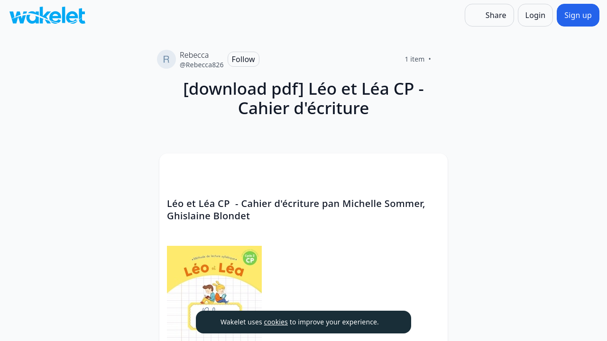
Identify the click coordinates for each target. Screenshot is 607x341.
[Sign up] (578, 15)
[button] (432, 169)
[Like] (442, 59)
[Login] (535, 15)
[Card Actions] (432, 168)
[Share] (489, 15)
